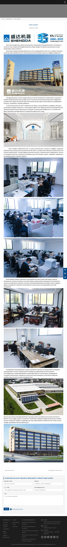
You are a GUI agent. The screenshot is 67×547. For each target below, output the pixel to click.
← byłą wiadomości (9, 470)
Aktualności (9, 19)
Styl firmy (15, 526)
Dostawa (5, 522)
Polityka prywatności (17, 509)
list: (5, 494)
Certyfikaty (6, 529)
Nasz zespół (17, 19)
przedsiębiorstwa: (39, 487)
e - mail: (6, 487)
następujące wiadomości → (55, 470)
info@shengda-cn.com (49, 528)
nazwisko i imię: (8, 481)
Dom (3, 19)
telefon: (36, 481)
